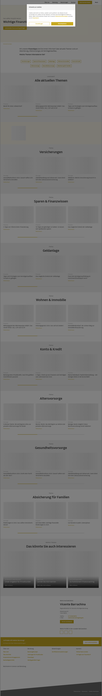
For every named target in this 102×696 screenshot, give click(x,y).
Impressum (36, 18)
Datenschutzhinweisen (61, 16)
